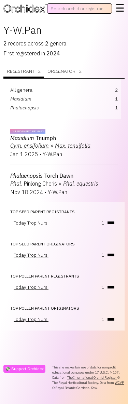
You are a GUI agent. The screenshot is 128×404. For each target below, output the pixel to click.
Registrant (24, 71)
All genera (21, 90)
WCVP (119, 382)
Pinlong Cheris (33, 183)
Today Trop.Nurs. (31, 223)
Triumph (33, 138)
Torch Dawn (41, 175)
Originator (64, 71)
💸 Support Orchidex (24, 368)
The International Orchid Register (92, 377)
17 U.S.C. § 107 (107, 372)
